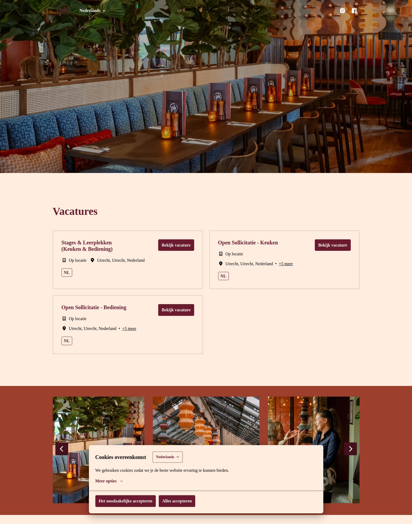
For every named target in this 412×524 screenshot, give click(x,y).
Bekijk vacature (177, 245)
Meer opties (109, 481)
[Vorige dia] (61, 448)
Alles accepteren (179, 500)
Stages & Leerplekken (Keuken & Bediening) (87, 246)
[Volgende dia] (350, 448)
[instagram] (342, 10)
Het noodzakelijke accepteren (126, 500)
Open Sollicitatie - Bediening (95, 307)
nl (66, 272)
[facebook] (354, 10)
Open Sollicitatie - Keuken (248, 242)
